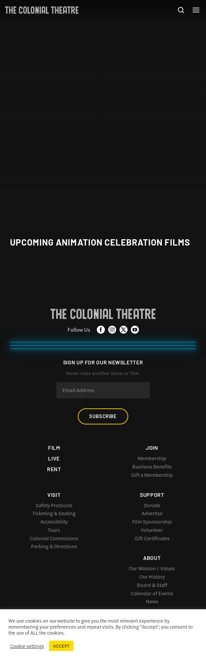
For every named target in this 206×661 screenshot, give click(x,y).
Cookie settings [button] (27, 646)
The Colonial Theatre (41, 10)
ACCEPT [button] (61, 646)
